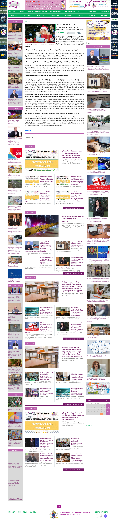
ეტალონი (14, 15)
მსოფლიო (92, 12)
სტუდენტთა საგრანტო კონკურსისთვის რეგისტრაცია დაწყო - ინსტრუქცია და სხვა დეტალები (96, 111)
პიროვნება (27, 15)
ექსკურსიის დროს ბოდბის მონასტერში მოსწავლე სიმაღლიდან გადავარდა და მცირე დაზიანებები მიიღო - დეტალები (14, 68)
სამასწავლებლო (41, 12)
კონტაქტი (11, 512)
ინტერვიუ (40, 15)
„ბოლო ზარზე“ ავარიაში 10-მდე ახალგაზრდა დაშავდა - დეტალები (14, 122)
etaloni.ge (89, 425)
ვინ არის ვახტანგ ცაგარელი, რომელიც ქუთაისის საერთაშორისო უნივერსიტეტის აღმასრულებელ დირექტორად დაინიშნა (15, 229)
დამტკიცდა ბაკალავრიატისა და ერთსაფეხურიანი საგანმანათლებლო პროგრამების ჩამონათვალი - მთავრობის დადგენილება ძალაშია (98, 260)
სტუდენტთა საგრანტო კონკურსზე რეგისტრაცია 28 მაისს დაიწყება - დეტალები (14, 161)
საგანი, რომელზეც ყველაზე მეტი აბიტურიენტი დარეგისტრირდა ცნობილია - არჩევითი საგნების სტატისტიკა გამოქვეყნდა (98, 132)
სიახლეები (21, 12)
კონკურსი (104, 15)
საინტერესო (54, 15)
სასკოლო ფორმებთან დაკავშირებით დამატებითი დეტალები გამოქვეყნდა (14, 86)
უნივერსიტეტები (55, 12)
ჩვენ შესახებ (22, 512)
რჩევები (81, 15)
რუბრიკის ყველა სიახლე (73, 208)
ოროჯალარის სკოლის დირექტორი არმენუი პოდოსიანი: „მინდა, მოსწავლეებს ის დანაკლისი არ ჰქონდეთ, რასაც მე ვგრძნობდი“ (98, 220)
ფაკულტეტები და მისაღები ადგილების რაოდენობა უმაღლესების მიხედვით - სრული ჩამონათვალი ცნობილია (14, 335)
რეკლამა (33, 512)
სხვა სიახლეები (103, 12)
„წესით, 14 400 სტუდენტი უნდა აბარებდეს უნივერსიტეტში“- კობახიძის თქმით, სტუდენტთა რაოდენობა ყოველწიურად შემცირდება (15, 298)
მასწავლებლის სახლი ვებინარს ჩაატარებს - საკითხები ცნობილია (13, 265)
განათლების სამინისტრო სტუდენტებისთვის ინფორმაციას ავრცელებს (14, 280)
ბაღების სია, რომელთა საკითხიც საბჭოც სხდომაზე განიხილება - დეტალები (14, 175)
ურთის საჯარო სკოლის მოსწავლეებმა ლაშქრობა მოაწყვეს (14, 409)
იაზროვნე (68, 15)
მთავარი (12, 12)
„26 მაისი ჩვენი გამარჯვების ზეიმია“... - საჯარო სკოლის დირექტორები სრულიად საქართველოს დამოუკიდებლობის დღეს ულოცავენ (98, 193)
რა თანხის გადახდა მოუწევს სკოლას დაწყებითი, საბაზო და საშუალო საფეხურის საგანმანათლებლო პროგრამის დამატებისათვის (98, 280)
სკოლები (30, 12)
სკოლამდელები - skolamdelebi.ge (75, 12)
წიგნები (92, 15)
